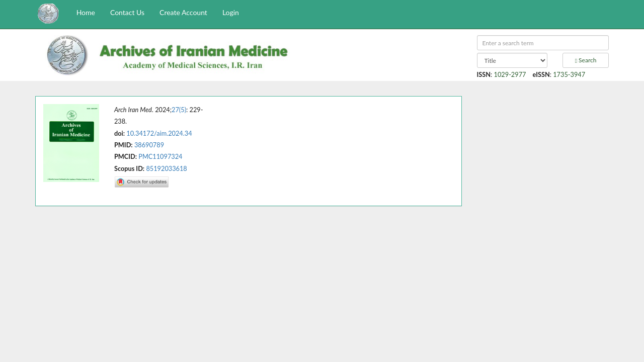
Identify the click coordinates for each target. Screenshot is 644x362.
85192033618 (166, 168)
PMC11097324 (160, 156)
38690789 (149, 145)
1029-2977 (510, 74)
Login (230, 12)
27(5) (179, 110)
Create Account (183, 12)
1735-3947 (569, 74)
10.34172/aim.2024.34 (159, 133)
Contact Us (127, 12)
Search (586, 60)
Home (85, 12)
